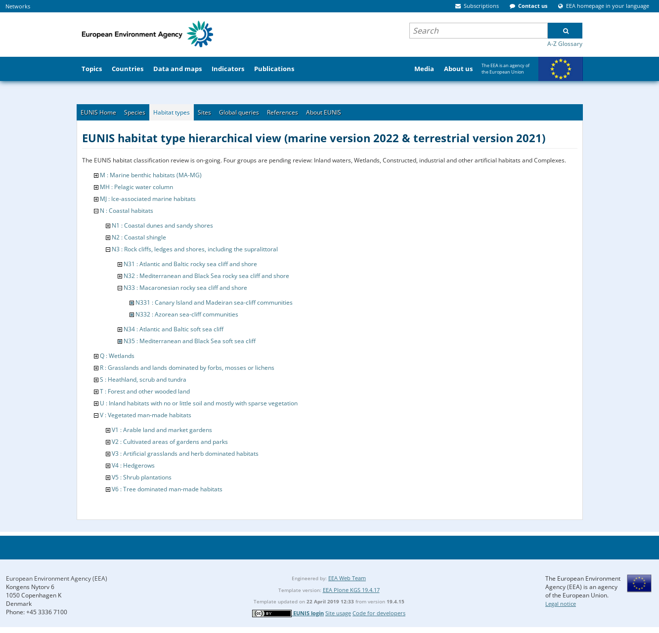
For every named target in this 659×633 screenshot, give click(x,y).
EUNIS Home (98, 112)
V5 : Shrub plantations (142, 477)
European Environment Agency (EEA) (56, 578)
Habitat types (171, 112)
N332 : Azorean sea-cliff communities (186, 314)
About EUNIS (323, 112)
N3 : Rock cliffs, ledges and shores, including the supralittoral (195, 249)
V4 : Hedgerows (133, 465)
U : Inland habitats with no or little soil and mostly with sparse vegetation (199, 403)
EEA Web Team (347, 578)
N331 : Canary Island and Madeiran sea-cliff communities (214, 302)
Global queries (239, 112)
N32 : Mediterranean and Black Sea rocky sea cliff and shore (206, 276)
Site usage (338, 613)
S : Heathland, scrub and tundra (143, 379)
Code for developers (378, 613)
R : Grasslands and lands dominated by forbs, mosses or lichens (187, 367)
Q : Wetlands (117, 356)
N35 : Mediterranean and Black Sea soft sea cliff (190, 341)
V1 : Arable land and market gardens (162, 430)
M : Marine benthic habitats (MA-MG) (151, 175)
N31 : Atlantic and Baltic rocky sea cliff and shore (190, 264)
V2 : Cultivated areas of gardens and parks (170, 441)
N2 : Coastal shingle (139, 237)
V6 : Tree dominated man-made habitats (167, 489)
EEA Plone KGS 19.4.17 (351, 589)
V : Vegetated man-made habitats (145, 415)
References (282, 112)
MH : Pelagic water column (136, 187)
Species (134, 112)
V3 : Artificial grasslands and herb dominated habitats (185, 453)
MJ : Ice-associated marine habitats (148, 199)
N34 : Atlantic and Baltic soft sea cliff (173, 329)
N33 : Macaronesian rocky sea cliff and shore (185, 287)
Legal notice (560, 603)
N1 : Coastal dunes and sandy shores (162, 225)
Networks (17, 6)
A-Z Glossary (564, 44)
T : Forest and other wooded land (145, 391)
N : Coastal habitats (126, 210)
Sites (204, 112)
